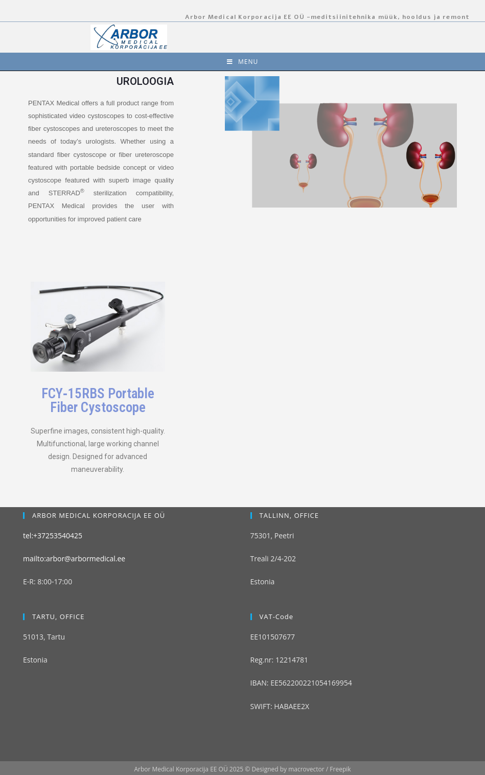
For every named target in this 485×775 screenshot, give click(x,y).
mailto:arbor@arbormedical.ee (74, 538)
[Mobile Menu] (242, 62)
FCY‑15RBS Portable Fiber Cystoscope (97, 400)
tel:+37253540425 (52, 514)
